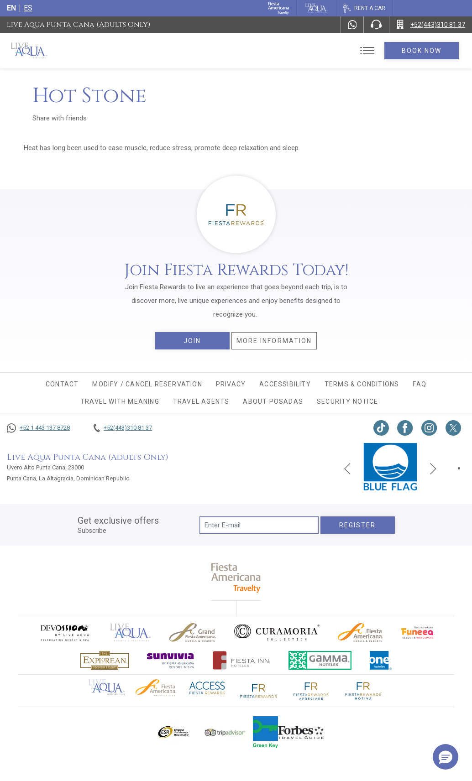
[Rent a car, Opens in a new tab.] (364, 8)
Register (357, 525)
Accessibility (285, 384)
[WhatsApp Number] (352, 24)
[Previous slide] (347, 468)
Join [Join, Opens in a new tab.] (192, 340)
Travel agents (201, 401)
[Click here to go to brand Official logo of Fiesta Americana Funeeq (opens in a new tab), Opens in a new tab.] (418, 632)
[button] (445, 757)
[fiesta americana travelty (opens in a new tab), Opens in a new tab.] (236, 577)
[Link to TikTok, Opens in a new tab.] (381, 428)
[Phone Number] (376, 24)
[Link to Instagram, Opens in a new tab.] (429, 428)
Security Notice (347, 401)
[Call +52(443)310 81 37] (430, 24)
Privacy (231, 384)
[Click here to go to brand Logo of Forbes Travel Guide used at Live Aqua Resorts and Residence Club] (301, 732)
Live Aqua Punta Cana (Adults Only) (78, 25)
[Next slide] (433, 468)
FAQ (419, 384)
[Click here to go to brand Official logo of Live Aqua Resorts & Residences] (130, 632)
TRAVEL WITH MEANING (119, 401)
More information (274, 340)
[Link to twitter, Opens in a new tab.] (453, 428)
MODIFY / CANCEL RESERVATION (147, 384)
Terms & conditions (362, 384)
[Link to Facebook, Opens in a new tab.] (405, 428)
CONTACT (62, 384)
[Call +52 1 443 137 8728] (38, 428)
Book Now (422, 50)
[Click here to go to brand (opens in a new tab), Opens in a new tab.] (64, 632)
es (28, 8)
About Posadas (273, 401)
